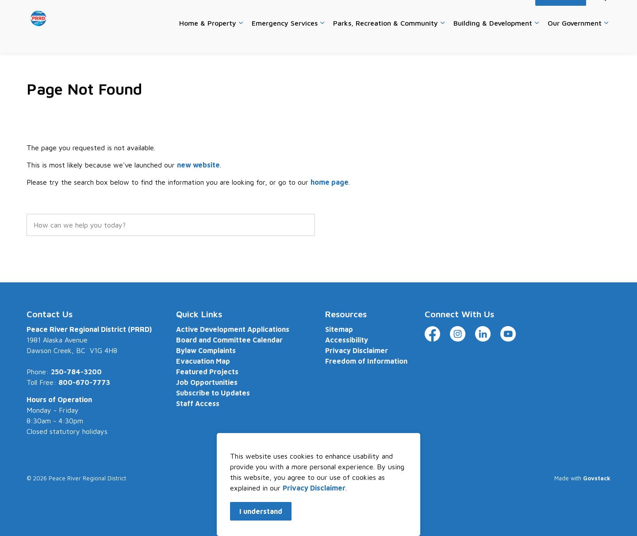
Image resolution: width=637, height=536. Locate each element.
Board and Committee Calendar (229, 340)
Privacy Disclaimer (314, 488)
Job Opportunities (207, 382)
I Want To (561, 13)
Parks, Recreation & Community (385, 39)
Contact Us (408, 13)
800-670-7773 (84, 382)
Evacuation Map (203, 361)
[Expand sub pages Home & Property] (240, 40)
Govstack (596, 478)
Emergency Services (285, 39)
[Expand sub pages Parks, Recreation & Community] (442, 40)
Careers (373, 13)
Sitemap (339, 329)
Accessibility (510, 13)
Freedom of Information (366, 361)
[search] (171, 225)
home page (330, 182)
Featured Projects (207, 372)
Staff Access (197, 403)
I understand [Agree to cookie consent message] (260, 511)
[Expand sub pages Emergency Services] (322, 40)
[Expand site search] (601, 13)
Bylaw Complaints (206, 350)
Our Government (575, 39)
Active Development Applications (232, 329)
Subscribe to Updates (213, 393)
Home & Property (207, 39)
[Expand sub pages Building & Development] (536, 40)
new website (198, 165)
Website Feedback (458, 13)
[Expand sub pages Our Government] (606, 40)
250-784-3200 (76, 372)
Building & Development (492, 39)
